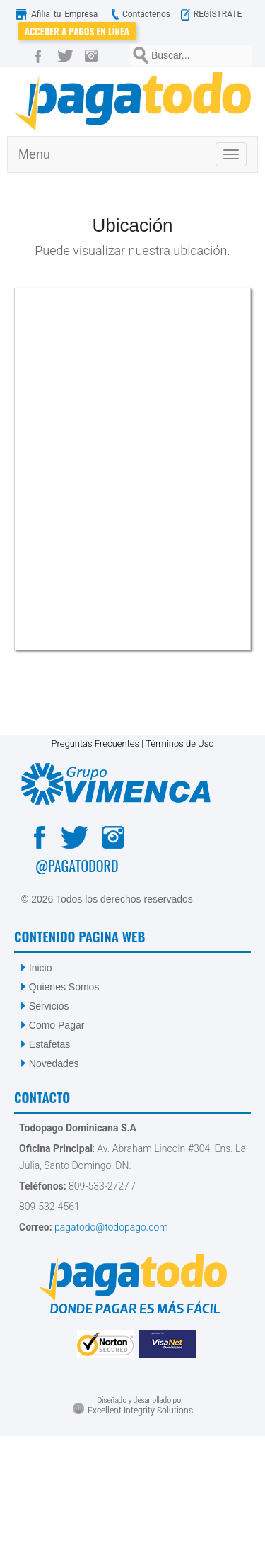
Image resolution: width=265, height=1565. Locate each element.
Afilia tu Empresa (59, 14)
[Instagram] (94, 55)
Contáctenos (139, 14)
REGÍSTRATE (216, 14)
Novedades (54, 1063)
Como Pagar (57, 1025)
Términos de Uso (179, 743)
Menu (34, 154)
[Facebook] (41, 55)
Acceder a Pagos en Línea (77, 31)
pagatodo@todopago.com (110, 1227)
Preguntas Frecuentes (95, 743)
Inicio (40, 967)
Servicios (49, 1006)
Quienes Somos (64, 987)
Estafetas (49, 1044)
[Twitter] (67, 55)
